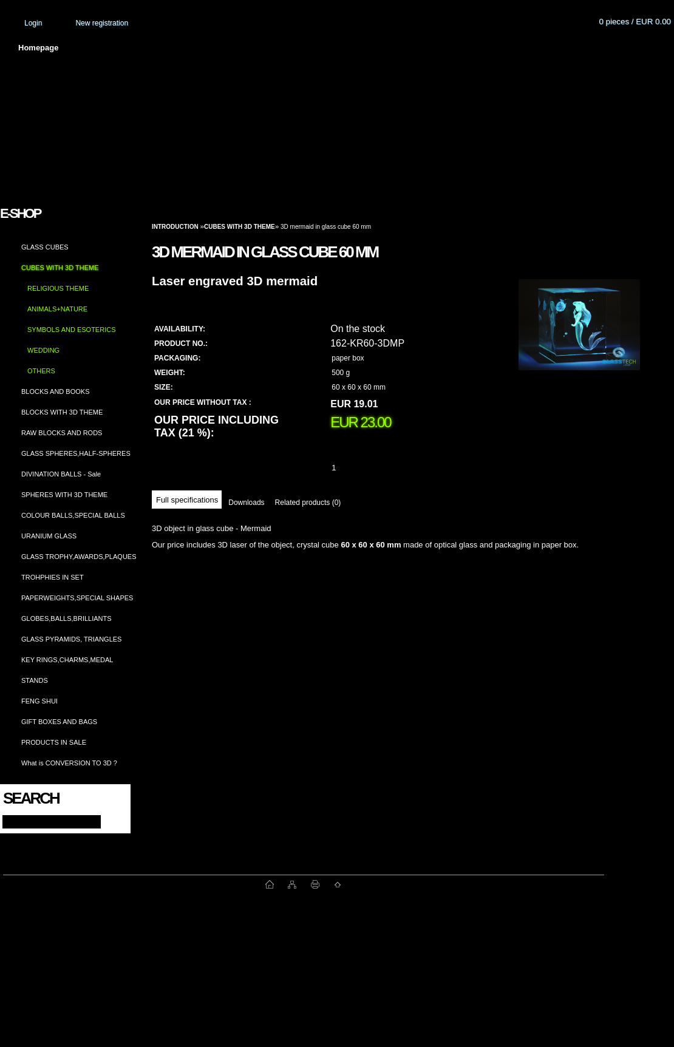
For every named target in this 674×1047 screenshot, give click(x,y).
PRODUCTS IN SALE (53, 742)
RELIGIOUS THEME (58, 288)
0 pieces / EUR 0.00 (635, 21)
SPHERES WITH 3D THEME (64, 494)
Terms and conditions (262, 47)
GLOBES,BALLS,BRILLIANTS (66, 618)
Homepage (38, 47)
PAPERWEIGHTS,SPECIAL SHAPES (77, 597)
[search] (110, 820)
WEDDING (43, 350)
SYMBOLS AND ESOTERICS (71, 329)
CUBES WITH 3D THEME (60, 267)
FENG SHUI (39, 701)
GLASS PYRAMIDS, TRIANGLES (71, 639)
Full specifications (187, 499)
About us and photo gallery (140, 47)
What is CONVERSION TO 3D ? (69, 763)
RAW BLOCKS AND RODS (61, 432)
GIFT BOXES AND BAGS (59, 721)
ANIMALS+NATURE (57, 309)
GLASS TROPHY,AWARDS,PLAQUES (79, 556)
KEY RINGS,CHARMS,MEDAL (67, 659)
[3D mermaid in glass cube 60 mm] (579, 336)
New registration (101, 23)
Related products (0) (308, 502)
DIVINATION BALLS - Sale (61, 474)
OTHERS (41, 370)
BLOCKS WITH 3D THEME (62, 412)
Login (33, 23)
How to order (438, 47)
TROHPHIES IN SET (52, 577)
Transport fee (358, 47)
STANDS (34, 680)
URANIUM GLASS (49, 536)
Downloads (246, 502)
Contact (507, 47)
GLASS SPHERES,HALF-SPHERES (76, 453)
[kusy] (348, 468)
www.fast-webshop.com (134, 884)
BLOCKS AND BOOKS (55, 391)
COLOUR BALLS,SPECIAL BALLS (73, 515)
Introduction (175, 226)
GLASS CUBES (45, 247)
